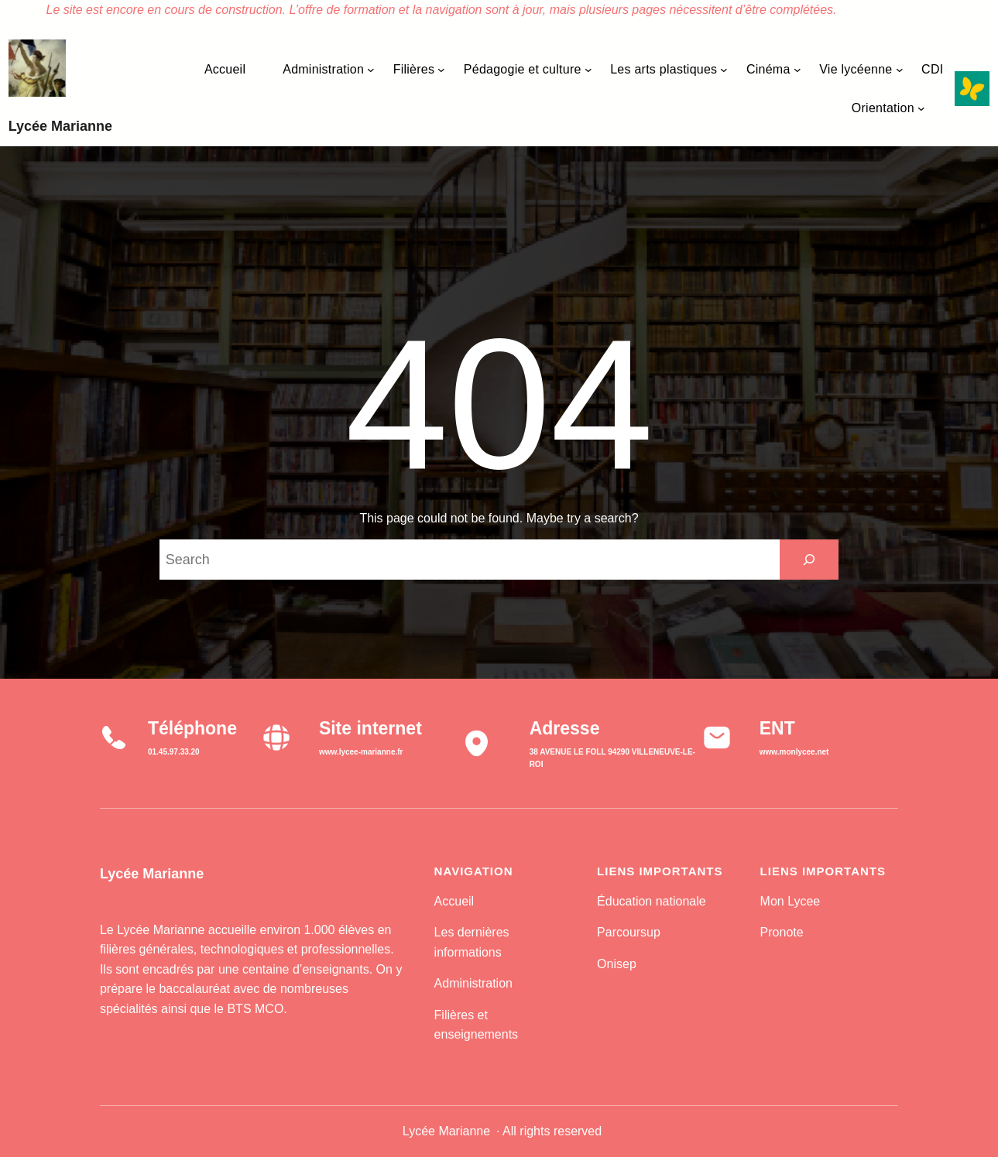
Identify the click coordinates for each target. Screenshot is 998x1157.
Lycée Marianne (60, 126)
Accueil (454, 901)
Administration (473, 983)
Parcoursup (628, 932)
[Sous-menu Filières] (441, 70)
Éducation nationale (651, 901)
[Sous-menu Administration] (371, 70)
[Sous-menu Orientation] (921, 108)
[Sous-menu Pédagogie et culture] (588, 70)
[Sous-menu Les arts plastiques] (724, 70)
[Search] (809, 559)
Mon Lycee (790, 901)
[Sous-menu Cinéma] (797, 70)
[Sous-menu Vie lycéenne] (900, 70)
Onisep (616, 963)
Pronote (782, 932)
